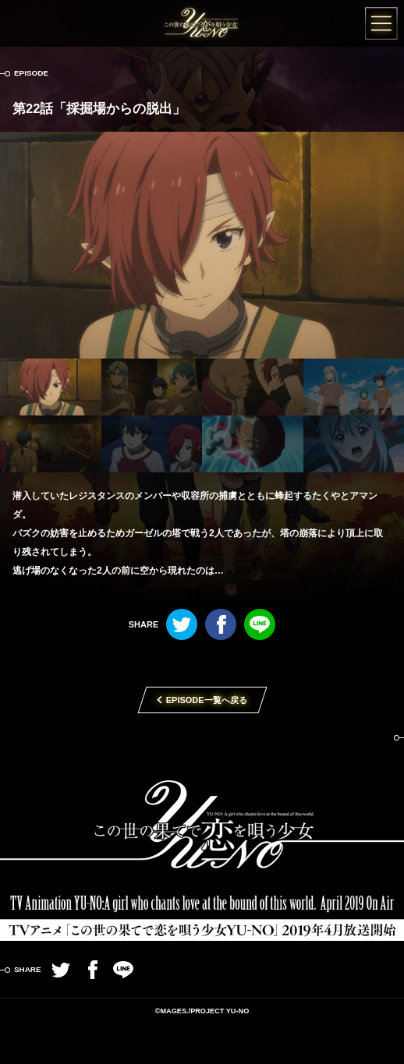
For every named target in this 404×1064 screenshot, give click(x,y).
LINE (259, 624)
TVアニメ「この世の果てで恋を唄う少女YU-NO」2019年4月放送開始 (202, 826)
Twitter (181, 624)
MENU (380, 23)
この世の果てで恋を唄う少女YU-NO (202, 23)
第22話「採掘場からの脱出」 (99, 108)
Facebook (220, 624)
